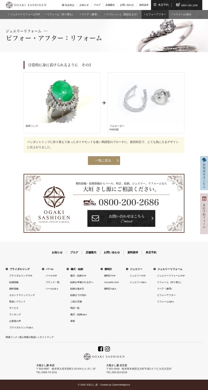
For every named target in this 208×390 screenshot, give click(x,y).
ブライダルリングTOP (20, 275)
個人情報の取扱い (28, 337)
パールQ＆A (52, 288)
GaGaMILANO (111, 282)
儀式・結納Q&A (78, 314)
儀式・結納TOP (78, 275)
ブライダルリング (20, 269)
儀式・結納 (77, 269)
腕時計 (108, 269)
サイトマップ (47, 337)
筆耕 (72, 321)
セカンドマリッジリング (22, 295)
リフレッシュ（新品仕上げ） (122, 14)
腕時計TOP (109, 275)
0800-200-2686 (129, 202)
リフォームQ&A (182, 14)
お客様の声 (15, 321)
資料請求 (143, 5)
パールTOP (51, 275)
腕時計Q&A (110, 288)
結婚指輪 (14, 282)
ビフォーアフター (156, 14)
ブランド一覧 (53, 282)
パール (49, 269)
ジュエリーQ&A (138, 282)
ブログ (97, 5)
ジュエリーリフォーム (169, 269)
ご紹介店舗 (76, 301)
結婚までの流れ (78, 295)
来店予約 (163, 4)
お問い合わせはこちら (126, 219)
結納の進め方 (77, 288)
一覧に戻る (103, 160)
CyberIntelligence (121, 384)
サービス (14, 308)
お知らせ (84, 5)
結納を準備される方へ (81, 282)
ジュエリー (136, 269)
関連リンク (11, 337)
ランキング (15, 314)
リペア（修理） (90, 14)
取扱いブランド (17, 301)
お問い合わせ (127, 5)
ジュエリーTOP (137, 275)
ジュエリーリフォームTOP (25, 14)
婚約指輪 (14, 288)
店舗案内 (110, 5)
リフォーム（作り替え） (61, 14)
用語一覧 (75, 308)
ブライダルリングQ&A (21, 327)
